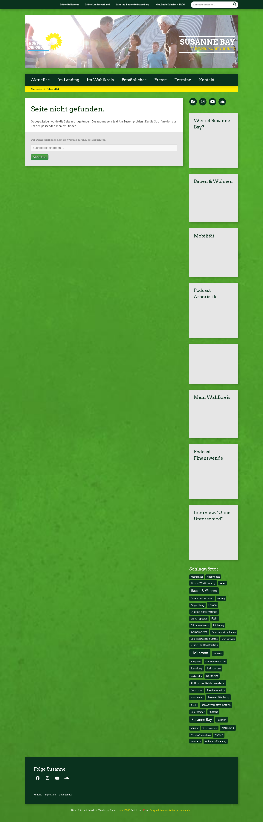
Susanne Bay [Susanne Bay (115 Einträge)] (202, 719)
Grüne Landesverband (97, 4)
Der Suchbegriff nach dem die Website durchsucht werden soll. (68, 139)
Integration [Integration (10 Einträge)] (196, 661)
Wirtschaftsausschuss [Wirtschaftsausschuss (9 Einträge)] (201, 735)
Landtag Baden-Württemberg (132, 4)
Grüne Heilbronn (69, 4)
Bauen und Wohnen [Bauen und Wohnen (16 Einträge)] (202, 598)
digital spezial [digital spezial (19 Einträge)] (199, 618)
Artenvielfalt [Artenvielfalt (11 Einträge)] (213, 576)
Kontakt (207, 79)
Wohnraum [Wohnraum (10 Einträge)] (196, 741)
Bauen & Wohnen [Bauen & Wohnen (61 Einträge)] (204, 590)
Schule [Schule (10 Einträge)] (194, 704)
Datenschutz (65, 794)
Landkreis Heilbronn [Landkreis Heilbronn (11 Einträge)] (215, 661)
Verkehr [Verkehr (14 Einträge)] (194, 728)
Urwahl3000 (123, 810)
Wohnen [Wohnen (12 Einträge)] (219, 735)
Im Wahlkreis (100, 79)
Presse (160, 79)
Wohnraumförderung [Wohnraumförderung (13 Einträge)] (215, 741)
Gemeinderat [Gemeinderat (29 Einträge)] (199, 632)
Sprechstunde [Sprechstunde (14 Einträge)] (198, 712)
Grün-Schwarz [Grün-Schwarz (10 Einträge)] (228, 638)
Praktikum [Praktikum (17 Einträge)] (196, 690)
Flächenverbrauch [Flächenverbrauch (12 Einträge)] (200, 625)
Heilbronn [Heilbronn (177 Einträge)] (200, 652)
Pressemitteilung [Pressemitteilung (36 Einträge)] (218, 697)
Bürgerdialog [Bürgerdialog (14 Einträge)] (197, 605)
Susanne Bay (207, 42)
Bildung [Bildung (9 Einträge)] (221, 598)
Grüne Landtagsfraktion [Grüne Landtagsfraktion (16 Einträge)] (204, 645)
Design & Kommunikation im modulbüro (170, 810)
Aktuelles (40, 79)
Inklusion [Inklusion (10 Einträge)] (217, 653)
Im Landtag (68, 79)
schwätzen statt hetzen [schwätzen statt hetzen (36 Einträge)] (216, 705)
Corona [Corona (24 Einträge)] (212, 605)
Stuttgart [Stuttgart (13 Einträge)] (213, 712)
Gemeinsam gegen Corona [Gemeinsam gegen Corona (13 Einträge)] (204, 638)
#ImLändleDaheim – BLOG (170, 4)
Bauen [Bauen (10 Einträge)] (222, 583)
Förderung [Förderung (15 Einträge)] (218, 625)
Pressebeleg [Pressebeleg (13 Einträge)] (197, 697)
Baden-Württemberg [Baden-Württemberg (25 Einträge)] (203, 583)
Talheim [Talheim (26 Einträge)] (221, 720)
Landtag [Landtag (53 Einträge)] (196, 668)
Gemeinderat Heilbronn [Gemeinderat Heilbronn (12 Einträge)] (224, 632)
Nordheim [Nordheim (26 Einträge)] (212, 676)
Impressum (50, 794)
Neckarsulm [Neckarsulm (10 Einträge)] (196, 675)
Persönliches (134, 79)
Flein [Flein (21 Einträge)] (214, 618)
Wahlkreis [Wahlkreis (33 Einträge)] (227, 728)
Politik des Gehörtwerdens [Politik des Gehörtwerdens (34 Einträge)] (207, 683)
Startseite (36, 89)
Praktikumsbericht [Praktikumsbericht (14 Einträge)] (216, 690)
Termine (183, 79)
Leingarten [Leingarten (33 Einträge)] (214, 668)
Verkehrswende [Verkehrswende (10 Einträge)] (210, 727)
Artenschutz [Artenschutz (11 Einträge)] (197, 576)
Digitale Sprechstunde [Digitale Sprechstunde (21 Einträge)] (204, 612)
